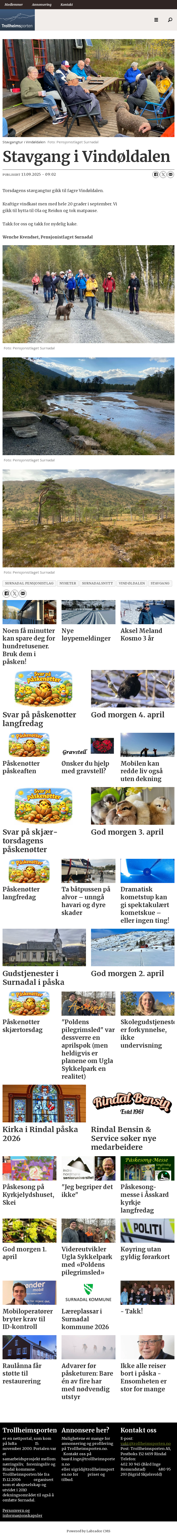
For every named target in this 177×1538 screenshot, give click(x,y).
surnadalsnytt (97, 583)
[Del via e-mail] (170, 174)
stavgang (160, 583)
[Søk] (170, 20)
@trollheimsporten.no (150, 1443)
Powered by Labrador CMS (88, 1531)
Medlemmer (14, 5)
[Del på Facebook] (155, 174)
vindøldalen (132, 583)
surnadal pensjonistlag (29, 583)
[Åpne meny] (156, 20)
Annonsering (41, 5)
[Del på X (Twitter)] (163, 174)
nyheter (67, 583)
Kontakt (67, 5)
